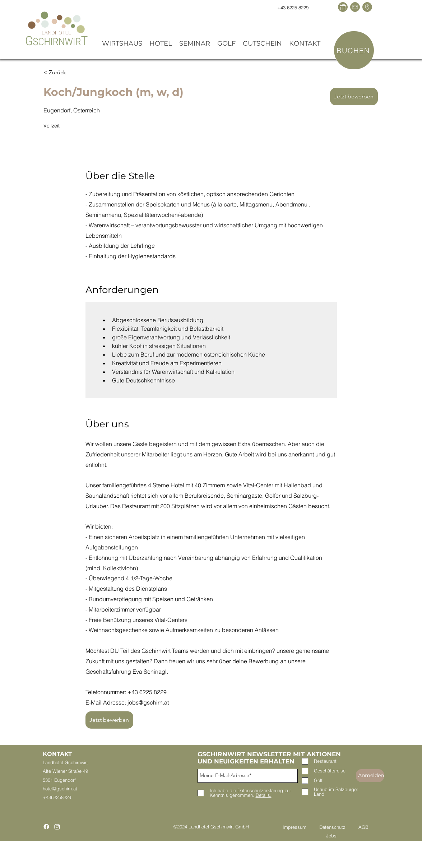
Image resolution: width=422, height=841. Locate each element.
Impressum (301, 827)
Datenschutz (332, 827)
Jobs (331, 835)
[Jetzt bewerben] (354, 96)
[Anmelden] (370, 775)
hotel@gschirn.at (60, 788)
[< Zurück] (68, 72)
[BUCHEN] (354, 50)
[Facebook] (46, 826)
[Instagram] (57, 826)
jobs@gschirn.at (148, 702)
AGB (363, 827)
